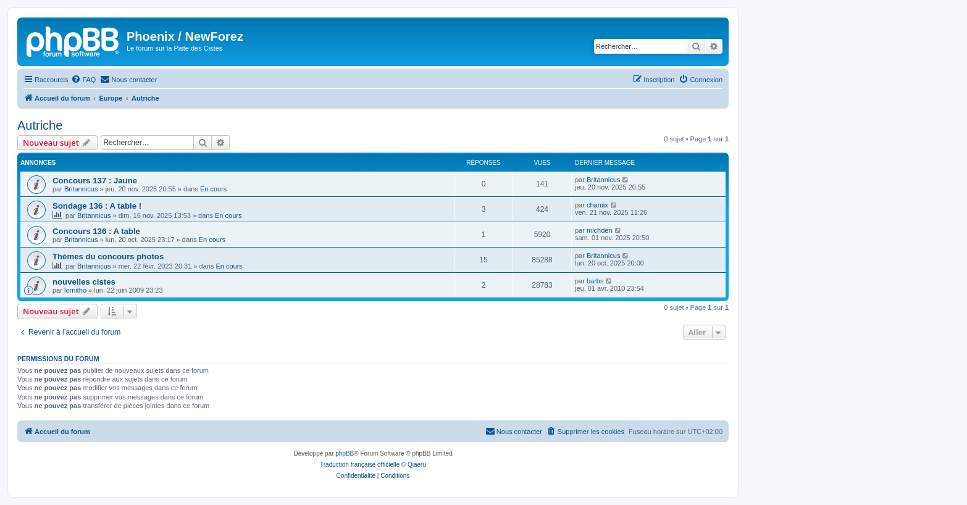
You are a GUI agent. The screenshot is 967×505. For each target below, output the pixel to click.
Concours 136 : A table (96, 231)
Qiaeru (417, 464)
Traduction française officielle (360, 464)
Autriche (39, 125)
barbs (595, 281)
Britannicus (81, 189)
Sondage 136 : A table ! (96, 206)
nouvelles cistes (83, 281)
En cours (213, 189)
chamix (597, 205)
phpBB (344, 453)
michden (600, 230)
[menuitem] (83, 79)
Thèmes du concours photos (108, 256)
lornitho (75, 290)
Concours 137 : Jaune (94, 180)
